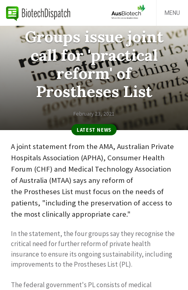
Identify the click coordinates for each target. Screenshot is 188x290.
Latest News (94, 129)
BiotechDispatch (38, 13)
